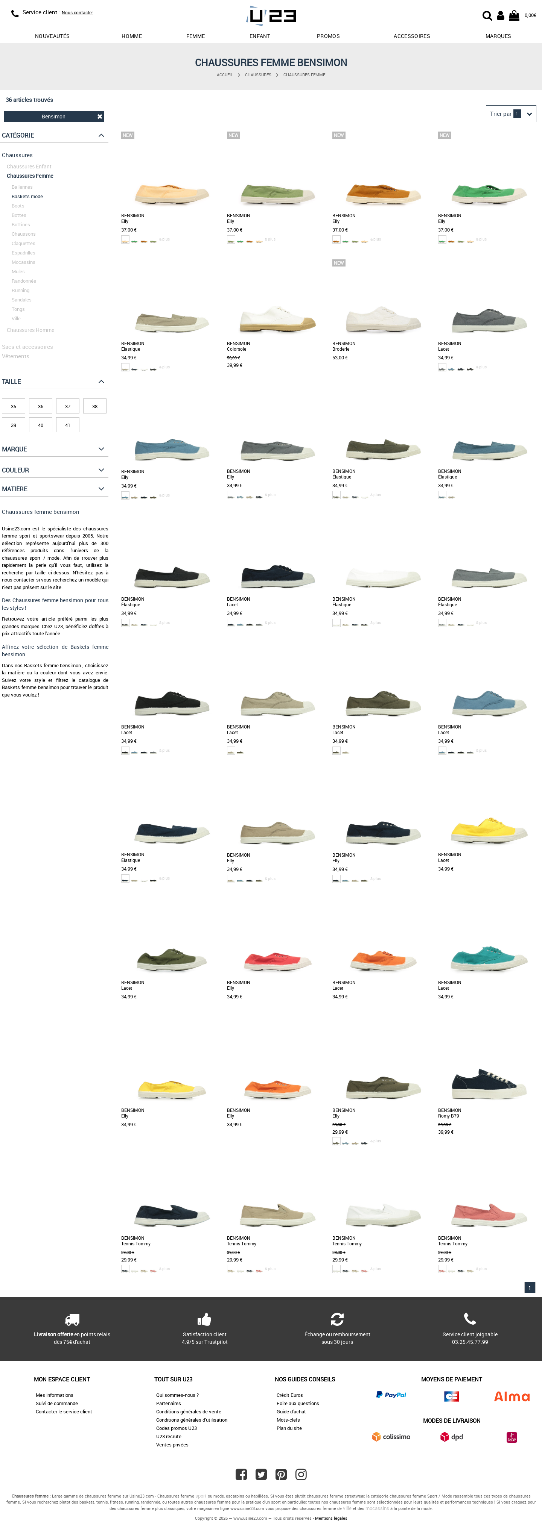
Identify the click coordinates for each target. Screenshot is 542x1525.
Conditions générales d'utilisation (191, 1419)
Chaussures (258, 74)
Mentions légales (331, 1518)
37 (67, 406)
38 (94, 406)
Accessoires (412, 35)
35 (13, 406)
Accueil (225, 74)
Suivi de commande (57, 1403)
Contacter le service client (64, 1411)
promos (328, 35)
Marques (498, 35)
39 (13, 425)
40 (40, 425)
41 (67, 425)
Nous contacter (77, 12)
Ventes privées (172, 1444)
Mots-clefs (288, 1419)
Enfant (260, 35)
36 (40, 406)
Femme (195, 35)
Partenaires (168, 1403)
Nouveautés (52, 35)
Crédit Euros (290, 1395)
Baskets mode (27, 196)
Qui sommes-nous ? (177, 1395)
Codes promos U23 (176, 1428)
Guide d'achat (291, 1411)
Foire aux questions (298, 1403)
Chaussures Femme (304, 74)
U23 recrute (168, 1436)
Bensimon (72, 116)
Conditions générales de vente (188, 1411)
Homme (132, 35)
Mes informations (54, 1395)
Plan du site (289, 1428)
